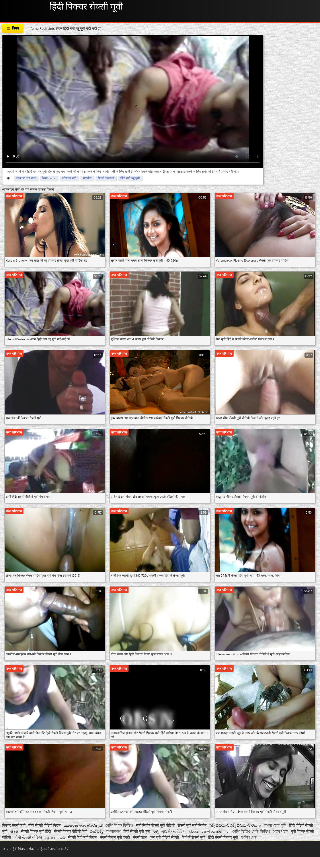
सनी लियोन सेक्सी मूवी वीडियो (155, 825)
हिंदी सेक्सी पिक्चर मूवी (223, 837)
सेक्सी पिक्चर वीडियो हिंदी (70, 831)
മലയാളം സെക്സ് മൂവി (83, 825)
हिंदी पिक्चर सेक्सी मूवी (86, 7)
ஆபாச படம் (55, 837)
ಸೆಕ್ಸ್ (156, 831)
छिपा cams (49, 178)
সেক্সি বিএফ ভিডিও (119, 825)
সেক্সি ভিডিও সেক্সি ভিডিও (251, 831)
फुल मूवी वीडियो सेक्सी (165, 837)
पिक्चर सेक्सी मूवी (14, 825)
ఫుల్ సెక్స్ (97, 831)
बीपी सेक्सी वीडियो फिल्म (45, 825)
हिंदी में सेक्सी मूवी (194, 837)
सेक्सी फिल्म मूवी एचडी (115, 837)
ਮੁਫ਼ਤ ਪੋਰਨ (280, 831)
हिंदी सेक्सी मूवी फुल (137, 831)
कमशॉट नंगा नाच (26, 178)
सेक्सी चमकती (106, 178)
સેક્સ (14, 831)
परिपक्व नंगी (69, 178)
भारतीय (87, 178)
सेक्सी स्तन (140, 837)
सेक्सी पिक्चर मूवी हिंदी (36, 831)
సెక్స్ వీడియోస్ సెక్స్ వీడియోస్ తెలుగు (235, 825)
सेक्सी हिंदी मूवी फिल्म (82, 837)
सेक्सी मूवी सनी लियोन (192, 825)
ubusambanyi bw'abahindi (209, 831)
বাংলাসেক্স (113, 831)
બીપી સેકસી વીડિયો (28, 837)
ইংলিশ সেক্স (249, 837)
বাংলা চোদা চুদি (275, 825)
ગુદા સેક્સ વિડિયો (174, 831)
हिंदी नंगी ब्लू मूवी (130, 178)
